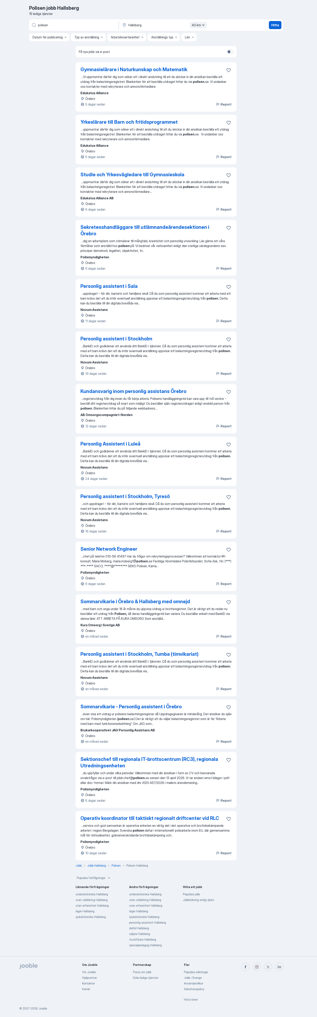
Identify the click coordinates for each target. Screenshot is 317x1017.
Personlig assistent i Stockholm (116, 339)
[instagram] (257, 967)
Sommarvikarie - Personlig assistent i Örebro (131, 707)
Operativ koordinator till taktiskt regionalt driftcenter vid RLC (149, 818)
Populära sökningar (196, 972)
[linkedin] (279, 967)
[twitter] (268, 967)
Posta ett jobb (142, 972)
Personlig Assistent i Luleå (110, 444)
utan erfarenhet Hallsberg (92, 905)
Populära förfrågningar (94, 878)
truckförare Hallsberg (142, 939)
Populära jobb (191, 894)
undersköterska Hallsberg (92, 894)
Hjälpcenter (89, 977)
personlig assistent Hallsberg (147, 922)
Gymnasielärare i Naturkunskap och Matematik (133, 69)
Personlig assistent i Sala (109, 286)
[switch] (230, 52)
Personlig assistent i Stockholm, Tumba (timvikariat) (139, 654)
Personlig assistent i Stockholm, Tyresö (125, 496)
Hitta (275, 25)
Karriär (86, 989)
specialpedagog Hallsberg (145, 945)
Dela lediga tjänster (145, 977)
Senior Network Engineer (108, 549)
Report (223, 104)
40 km (199, 25)
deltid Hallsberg (139, 928)
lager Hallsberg (85, 911)
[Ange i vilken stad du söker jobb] (163, 25)
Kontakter (88, 983)
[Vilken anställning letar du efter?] (73, 25)
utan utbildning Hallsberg (92, 900)
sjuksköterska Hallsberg (91, 917)
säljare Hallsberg (139, 934)
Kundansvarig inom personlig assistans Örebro (133, 391)
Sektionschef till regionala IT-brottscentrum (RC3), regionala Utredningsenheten (149, 762)
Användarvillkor (193, 983)
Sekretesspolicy (194, 989)
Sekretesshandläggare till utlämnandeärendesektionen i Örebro (144, 230)
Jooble (43, 1008)
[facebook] (245, 967)
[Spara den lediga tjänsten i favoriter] (228, 70)
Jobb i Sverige (193, 977)
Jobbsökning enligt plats (198, 900)
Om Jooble (89, 972)
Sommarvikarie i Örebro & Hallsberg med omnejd (135, 601)
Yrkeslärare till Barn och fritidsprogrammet (129, 122)
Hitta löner (191, 999)
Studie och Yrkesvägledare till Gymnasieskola (132, 174)
